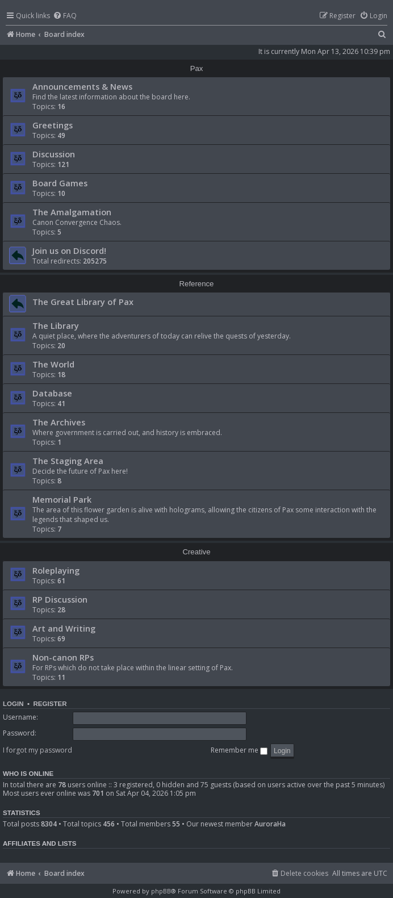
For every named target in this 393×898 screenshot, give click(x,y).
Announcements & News (82, 86)
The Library (55, 325)
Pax (196, 68)
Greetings (52, 125)
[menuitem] (65, 16)
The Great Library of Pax (82, 301)
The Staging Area (67, 460)
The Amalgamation (71, 212)
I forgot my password (37, 750)
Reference (196, 283)
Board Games (59, 183)
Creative (196, 552)
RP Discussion (59, 599)
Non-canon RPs (63, 657)
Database (52, 393)
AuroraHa (270, 824)
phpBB (161, 891)
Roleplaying (56, 570)
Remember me (239, 750)
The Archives (58, 422)
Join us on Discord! (69, 250)
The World (53, 364)
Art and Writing (63, 628)
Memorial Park (61, 499)
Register (49, 703)
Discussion (53, 154)
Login (13, 703)
